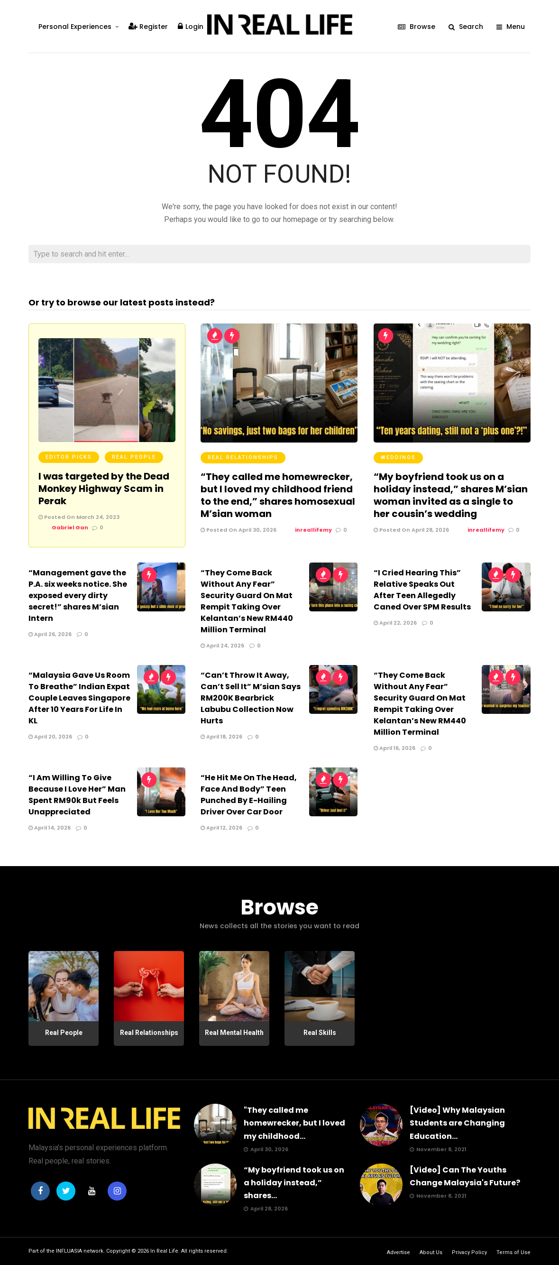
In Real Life (164, 1251)
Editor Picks (69, 457)
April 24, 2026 (222, 645)
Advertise (398, 1252)
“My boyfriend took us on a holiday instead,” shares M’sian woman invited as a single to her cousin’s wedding (451, 495)
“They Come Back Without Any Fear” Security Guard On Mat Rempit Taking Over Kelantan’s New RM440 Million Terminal (247, 601)
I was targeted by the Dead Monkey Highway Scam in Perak (103, 489)
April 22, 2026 (395, 623)
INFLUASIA (69, 1251)
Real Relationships (243, 457)
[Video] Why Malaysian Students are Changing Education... (457, 1123)
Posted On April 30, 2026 (238, 530)
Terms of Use (513, 1252)
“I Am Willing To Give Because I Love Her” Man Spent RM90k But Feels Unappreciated (77, 794)
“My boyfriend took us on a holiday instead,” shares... (294, 1182)
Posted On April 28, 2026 (411, 530)
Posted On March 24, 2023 (78, 517)
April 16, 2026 (394, 748)
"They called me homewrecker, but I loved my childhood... (294, 1123)
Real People (134, 457)
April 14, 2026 (49, 827)
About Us (431, 1252)
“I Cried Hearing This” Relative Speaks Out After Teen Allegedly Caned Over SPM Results (422, 589)
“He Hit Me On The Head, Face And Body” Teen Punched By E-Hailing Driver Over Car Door (249, 794)
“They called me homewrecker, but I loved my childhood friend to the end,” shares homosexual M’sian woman (278, 495)
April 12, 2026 (221, 827)
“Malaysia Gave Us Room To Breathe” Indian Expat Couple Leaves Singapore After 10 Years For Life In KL (79, 698)
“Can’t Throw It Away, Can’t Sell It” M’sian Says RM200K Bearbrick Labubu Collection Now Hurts (251, 698)
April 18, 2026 (221, 736)
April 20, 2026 (50, 736)
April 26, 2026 (50, 634)
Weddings (398, 457)
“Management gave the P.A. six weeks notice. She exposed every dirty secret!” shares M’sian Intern (77, 595)
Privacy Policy (469, 1252)
